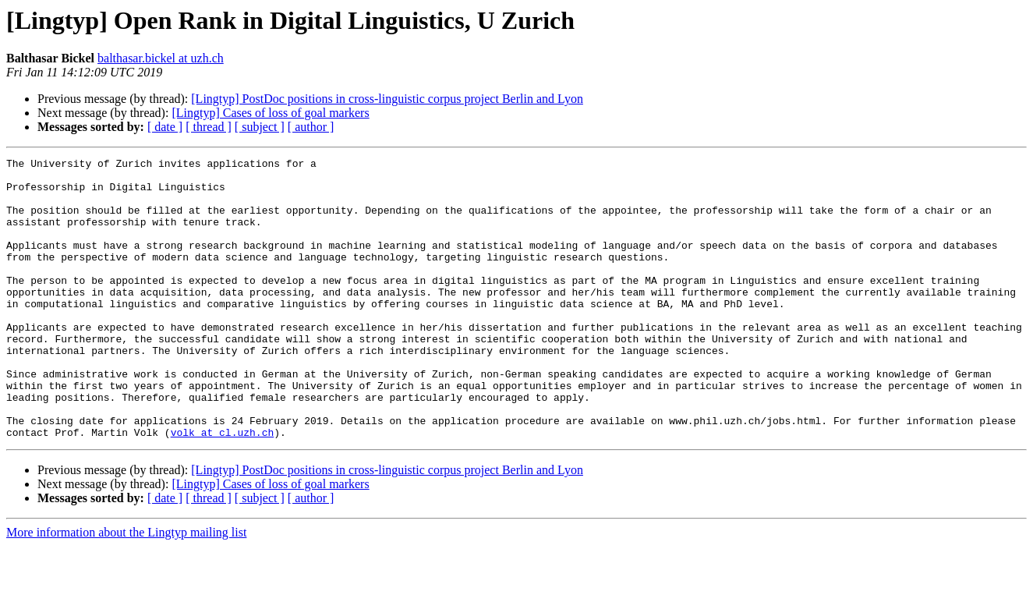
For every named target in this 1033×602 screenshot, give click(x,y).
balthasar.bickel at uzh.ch (160, 58)
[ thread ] (209, 126)
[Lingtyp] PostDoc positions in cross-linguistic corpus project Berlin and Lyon (387, 98)
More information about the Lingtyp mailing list (126, 588)
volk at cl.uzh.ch (222, 488)
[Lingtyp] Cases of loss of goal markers (270, 112)
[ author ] (311, 126)
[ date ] (164, 126)
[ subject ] (260, 126)
